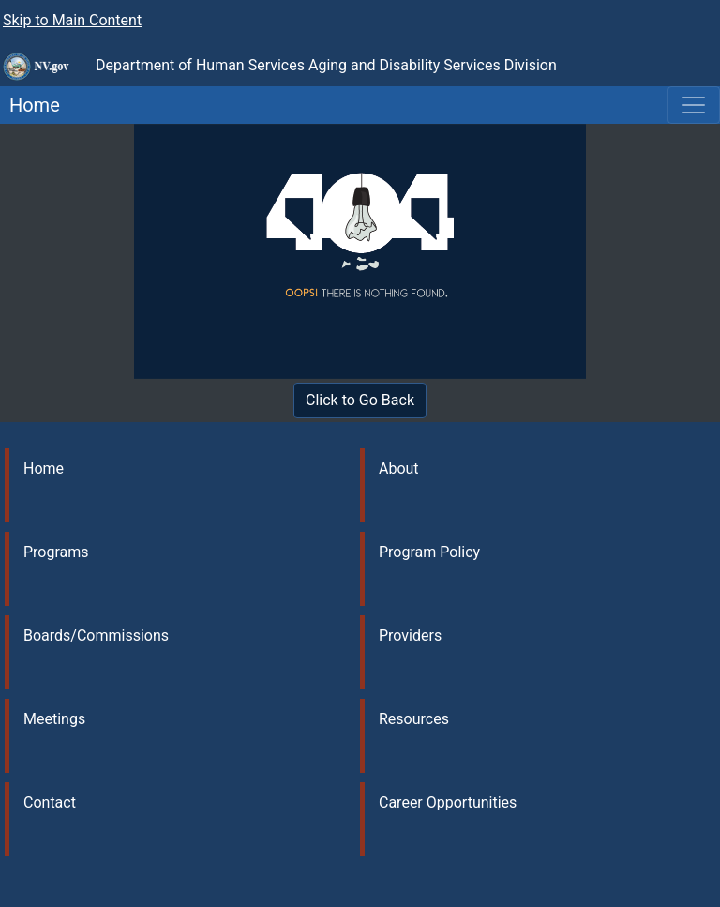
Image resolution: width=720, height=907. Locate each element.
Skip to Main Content (72, 20)
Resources (414, 719)
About (399, 468)
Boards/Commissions (96, 635)
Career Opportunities (448, 802)
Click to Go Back (360, 400)
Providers (410, 635)
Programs (56, 552)
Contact (49, 802)
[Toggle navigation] (694, 105)
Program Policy (429, 552)
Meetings (54, 719)
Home (30, 105)
